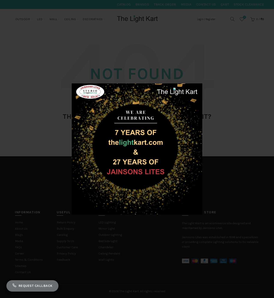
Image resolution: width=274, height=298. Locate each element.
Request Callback (32, 285)
